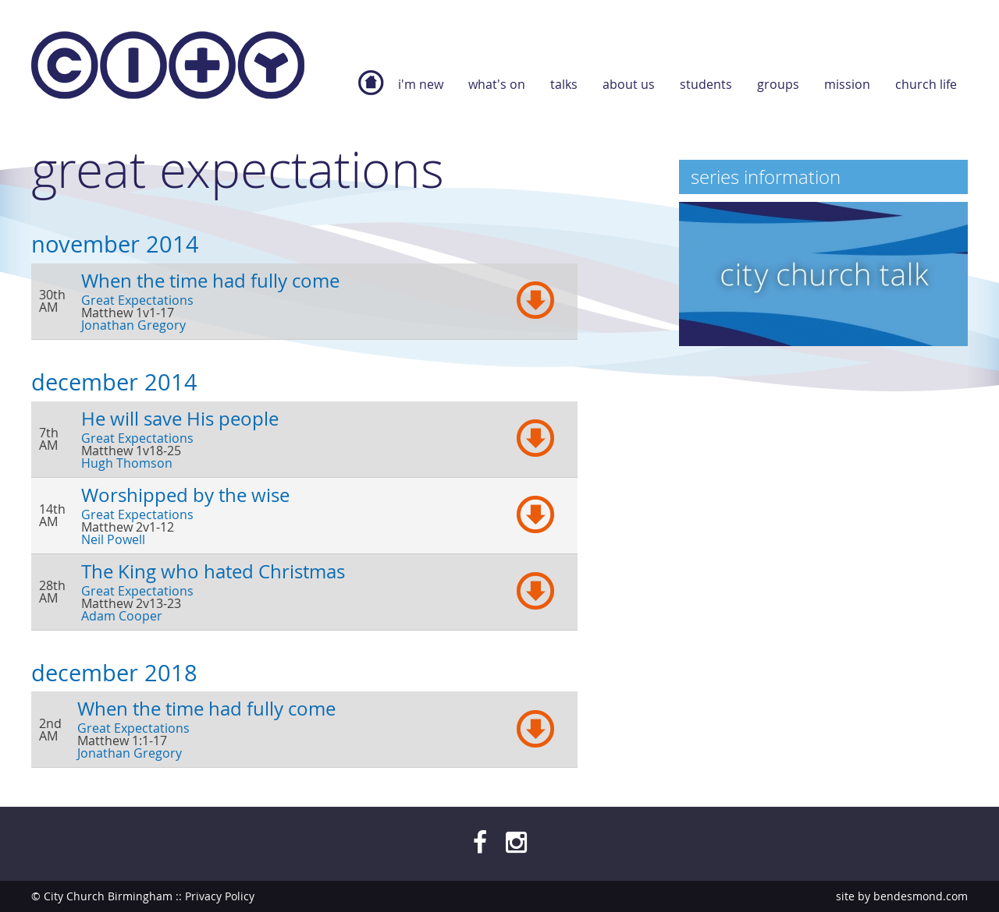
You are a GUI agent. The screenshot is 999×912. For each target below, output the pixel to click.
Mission (847, 84)
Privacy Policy (219, 896)
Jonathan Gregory (133, 325)
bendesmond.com (920, 896)
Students (706, 84)
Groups (778, 84)
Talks (564, 84)
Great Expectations (137, 300)
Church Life (926, 84)
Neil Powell (113, 539)
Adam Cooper (121, 615)
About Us (629, 84)
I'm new (420, 84)
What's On (496, 84)
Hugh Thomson (126, 463)
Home (370, 90)
